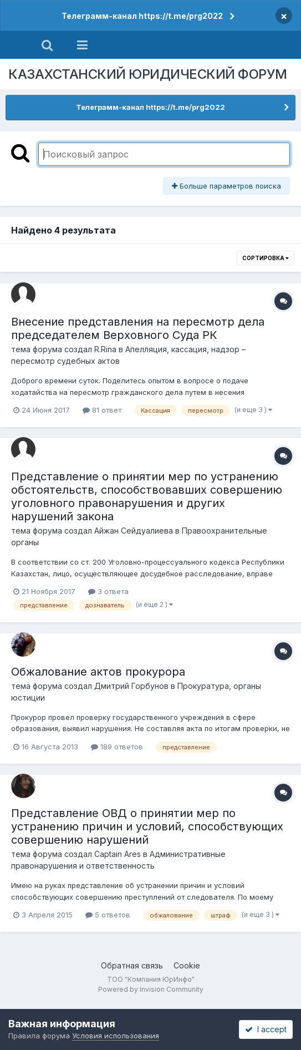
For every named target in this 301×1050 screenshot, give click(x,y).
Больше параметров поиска (226, 185)
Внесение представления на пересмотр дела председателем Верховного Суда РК (137, 328)
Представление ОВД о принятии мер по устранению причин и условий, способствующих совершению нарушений (147, 826)
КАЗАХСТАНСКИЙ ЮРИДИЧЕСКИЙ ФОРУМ (147, 74)
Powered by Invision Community (150, 989)
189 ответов (117, 746)
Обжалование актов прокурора (98, 671)
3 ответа (108, 591)
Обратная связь (132, 965)
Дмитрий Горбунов (131, 686)
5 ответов (107, 914)
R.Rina (105, 349)
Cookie (187, 965)
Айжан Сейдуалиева (133, 530)
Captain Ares (117, 854)
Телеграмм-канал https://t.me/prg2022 (142, 16)
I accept (266, 1029)
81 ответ (102, 409)
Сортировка (265, 258)
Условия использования (115, 1035)
